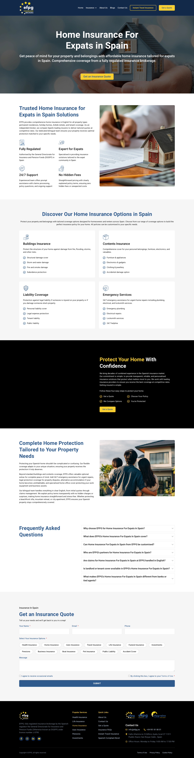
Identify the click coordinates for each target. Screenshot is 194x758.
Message (97, 664)
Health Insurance (79, 717)
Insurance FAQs (105, 729)
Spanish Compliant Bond (109, 738)
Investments (77, 738)
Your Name (44, 629)
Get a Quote (103, 725)
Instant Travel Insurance (108, 734)
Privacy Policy (155, 752)
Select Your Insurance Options (33, 638)
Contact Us (103, 721)
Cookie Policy (167, 752)
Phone (150, 629)
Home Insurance (79, 725)
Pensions (76, 734)
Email (97, 629)
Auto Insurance (78, 729)
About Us (102, 717)
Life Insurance (78, 721)
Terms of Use (167, 676)
